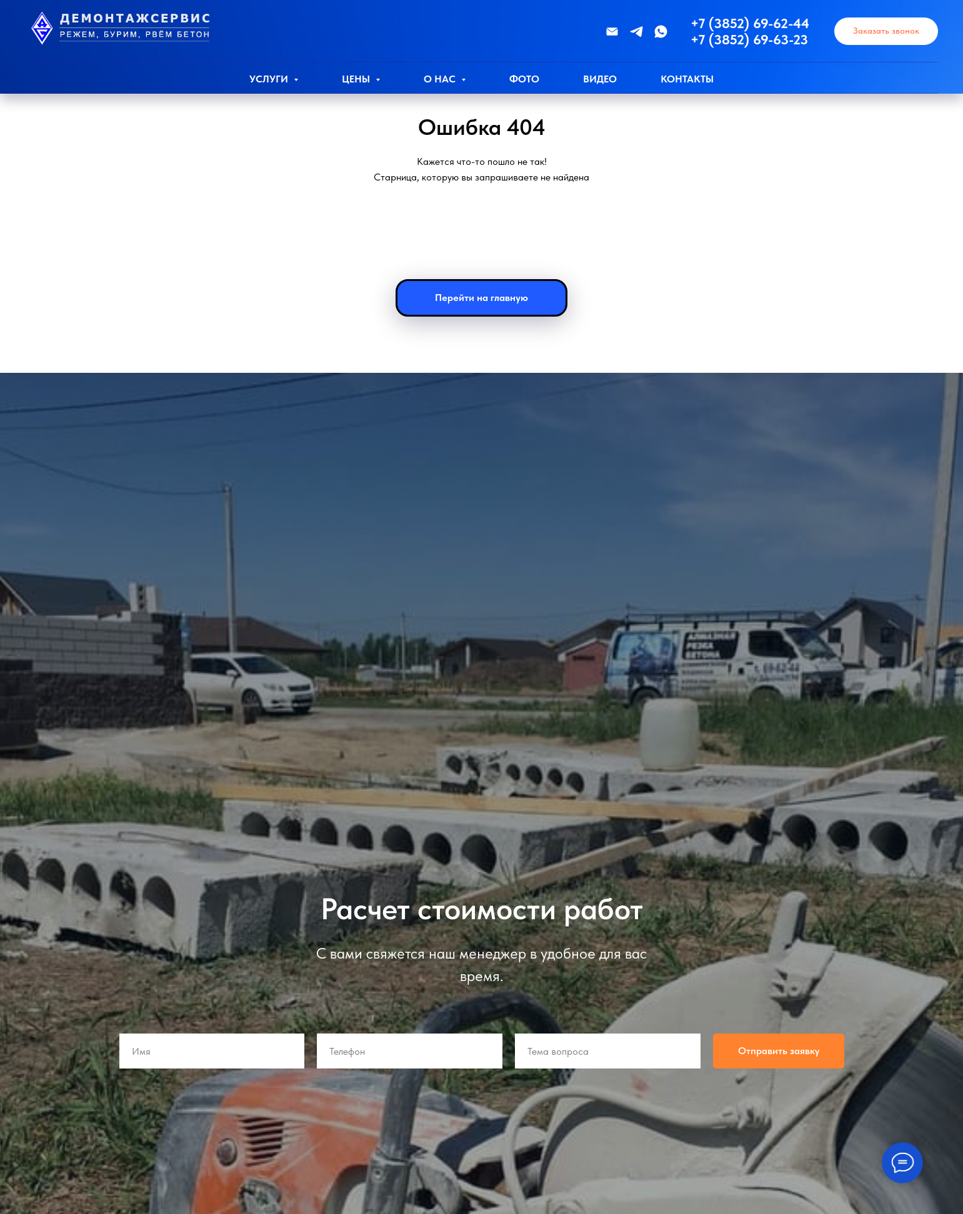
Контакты (687, 79)
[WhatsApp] (661, 31)
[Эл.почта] (612, 31)
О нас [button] (441, 79)
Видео (600, 79)
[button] (886, 31)
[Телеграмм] (636, 31)
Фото (524, 79)
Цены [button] (357, 79)
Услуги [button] (270, 79)
